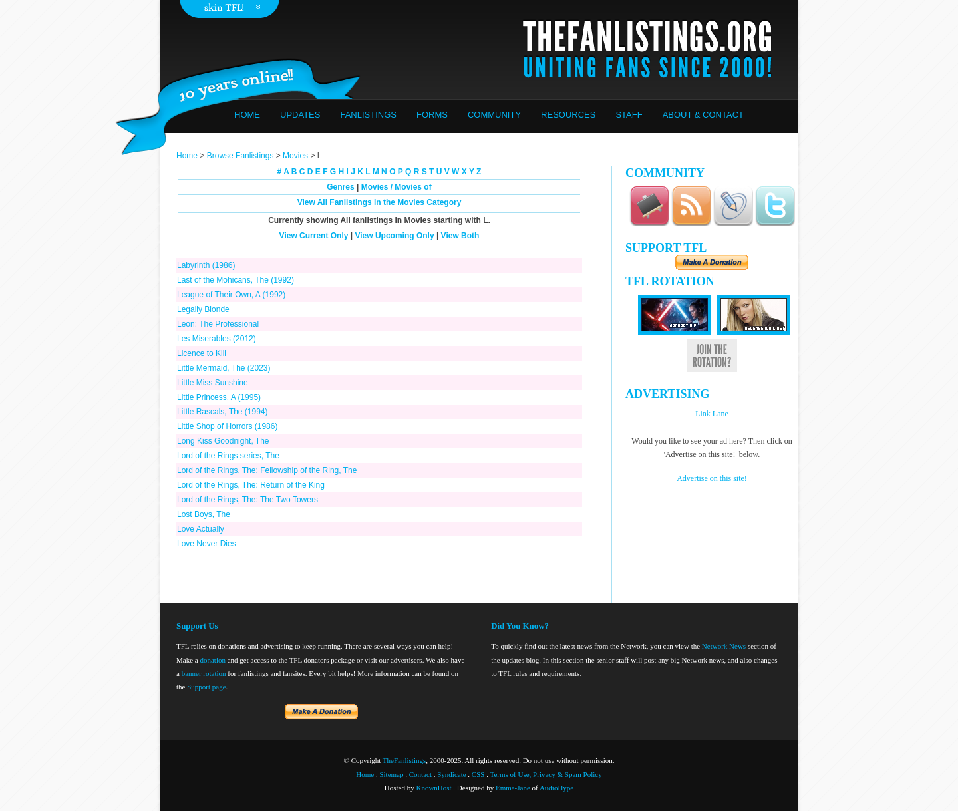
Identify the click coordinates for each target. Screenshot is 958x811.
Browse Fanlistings (240, 155)
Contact (420, 774)
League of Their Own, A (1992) (231, 294)
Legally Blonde (203, 309)
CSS (478, 774)
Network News (724, 646)
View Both (460, 235)
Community (494, 115)
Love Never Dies (206, 543)
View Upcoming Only (394, 235)
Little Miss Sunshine (212, 382)
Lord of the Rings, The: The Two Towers (247, 499)
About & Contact (703, 115)
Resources (568, 115)
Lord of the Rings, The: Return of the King (251, 485)
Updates (300, 115)
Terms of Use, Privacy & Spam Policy (546, 774)
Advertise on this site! (712, 478)
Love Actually (200, 529)
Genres (340, 187)
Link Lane (711, 413)
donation (213, 660)
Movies (295, 155)
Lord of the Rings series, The (228, 455)
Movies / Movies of (396, 187)
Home (247, 115)
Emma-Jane (513, 788)
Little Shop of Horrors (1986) (227, 426)
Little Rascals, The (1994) (222, 411)
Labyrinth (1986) (206, 265)
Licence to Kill (201, 353)
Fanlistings (368, 115)
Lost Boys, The (203, 514)
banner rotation (204, 673)
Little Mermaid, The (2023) (224, 368)
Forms (432, 115)
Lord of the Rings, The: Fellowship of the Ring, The (267, 470)
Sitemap (391, 774)
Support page (206, 687)
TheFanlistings (404, 760)
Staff (628, 115)
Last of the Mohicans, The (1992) (235, 280)
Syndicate (451, 774)
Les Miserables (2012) (216, 338)
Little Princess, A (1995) (219, 397)
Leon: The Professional (218, 324)
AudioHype (556, 788)
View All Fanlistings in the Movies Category (379, 202)
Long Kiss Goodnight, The (223, 441)
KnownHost (433, 788)
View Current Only (314, 235)
